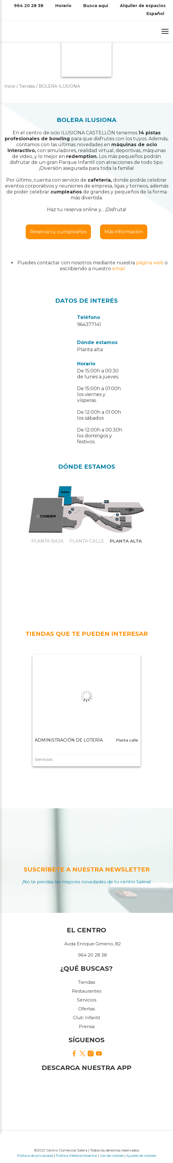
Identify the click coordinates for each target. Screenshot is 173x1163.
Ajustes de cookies (141, 1155)
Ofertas (86, 1008)
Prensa (86, 1026)
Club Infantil (86, 1017)
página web (150, 262)
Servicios (86, 1000)
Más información (124, 231)
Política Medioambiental (76, 1155)
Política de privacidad (35, 1155)
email (118, 268)
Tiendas (86, 982)
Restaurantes (86, 991)
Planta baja (47, 541)
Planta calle (86, 541)
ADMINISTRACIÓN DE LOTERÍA (69, 740)
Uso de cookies (112, 1155)
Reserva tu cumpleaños (58, 231)
